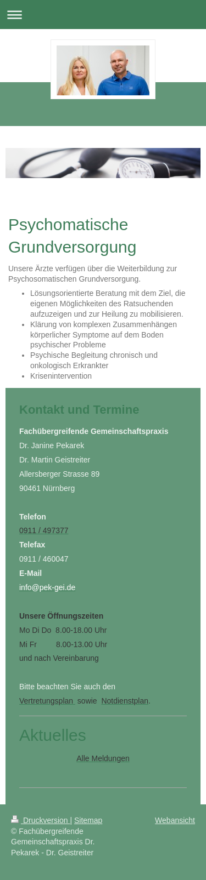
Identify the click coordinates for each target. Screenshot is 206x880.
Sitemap (88, 820)
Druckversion (40, 820)
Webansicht (175, 820)
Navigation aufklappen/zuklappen (103, 14)
